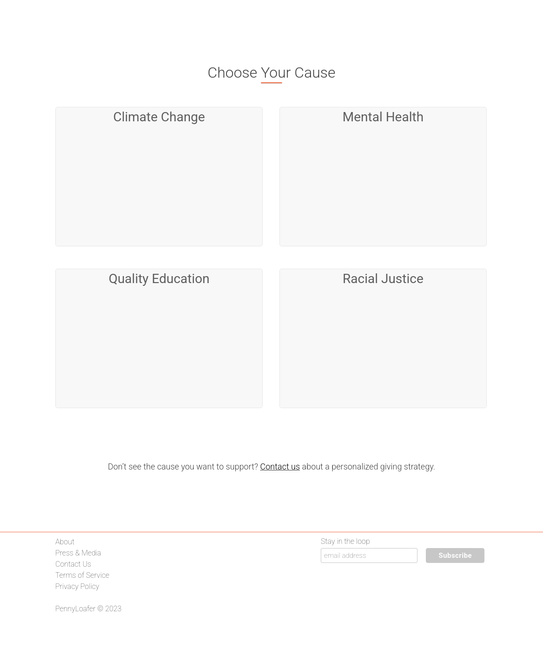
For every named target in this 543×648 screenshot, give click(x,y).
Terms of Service (82, 575)
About (64, 541)
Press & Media (78, 553)
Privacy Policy (77, 586)
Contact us (280, 466)
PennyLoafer (75, 608)
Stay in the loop (345, 541)
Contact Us (73, 564)
